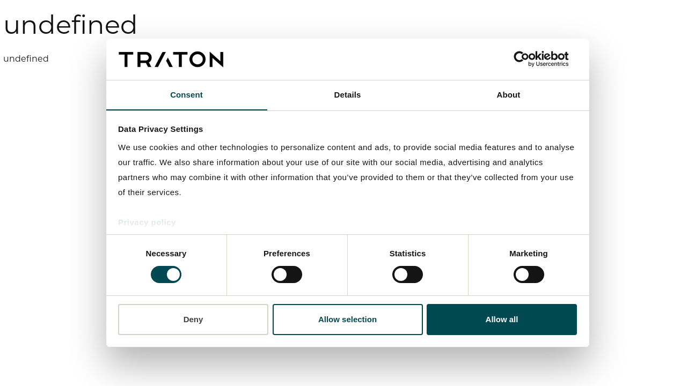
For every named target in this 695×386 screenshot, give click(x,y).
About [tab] (509, 94)
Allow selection (347, 319)
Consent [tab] (186, 94)
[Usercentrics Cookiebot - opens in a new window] (530, 59)
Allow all (502, 319)
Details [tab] (347, 94)
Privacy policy (147, 222)
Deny (193, 319)
